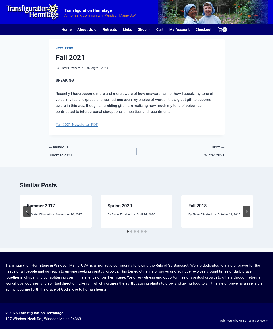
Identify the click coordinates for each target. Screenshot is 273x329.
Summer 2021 (91, 150)
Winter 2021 (182, 150)
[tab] (128, 231)
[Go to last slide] (27, 211)
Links (127, 29)
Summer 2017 (41, 205)
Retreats (110, 29)
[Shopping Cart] (221, 29)
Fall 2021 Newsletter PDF (77, 124)
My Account (179, 29)
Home (67, 29)
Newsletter (65, 48)
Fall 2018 (197, 205)
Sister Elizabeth (70, 68)
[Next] (246, 211)
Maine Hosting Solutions (253, 320)
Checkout (204, 29)
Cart (160, 29)
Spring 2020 (120, 205)
